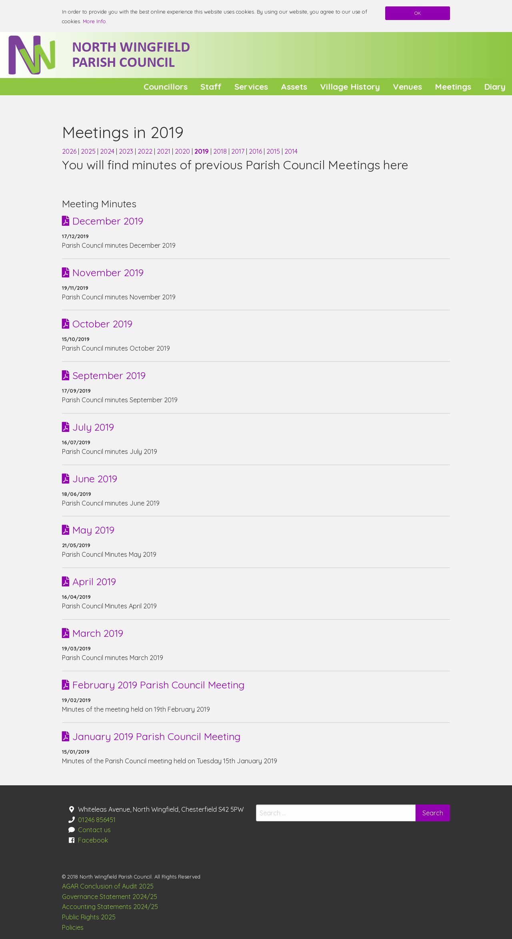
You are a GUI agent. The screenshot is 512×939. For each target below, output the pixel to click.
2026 (70, 151)
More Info (94, 21)
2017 (238, 151)
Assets (294, 86)
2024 (108, 151)
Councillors (166, 86)
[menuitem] (165, 86)
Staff (211, 86)
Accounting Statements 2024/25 (110, 907)
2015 (274, 151)
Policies (73, 927)
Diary (495, 86)
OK (417, 13)
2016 (256, 151)
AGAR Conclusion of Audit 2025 (108, 886)
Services (251, 86)
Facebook (93, 840)
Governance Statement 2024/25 (109, 897)
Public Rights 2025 (89, 917)
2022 (146, 151)
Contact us (94, 830)
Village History (350, 86)
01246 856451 (97, 820)
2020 (183, 151)
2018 (220, 151)
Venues (407, 86)
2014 (291, 151)
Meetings (453, 86)
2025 (89, 151)
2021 (164, 151)
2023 (127, 151)
